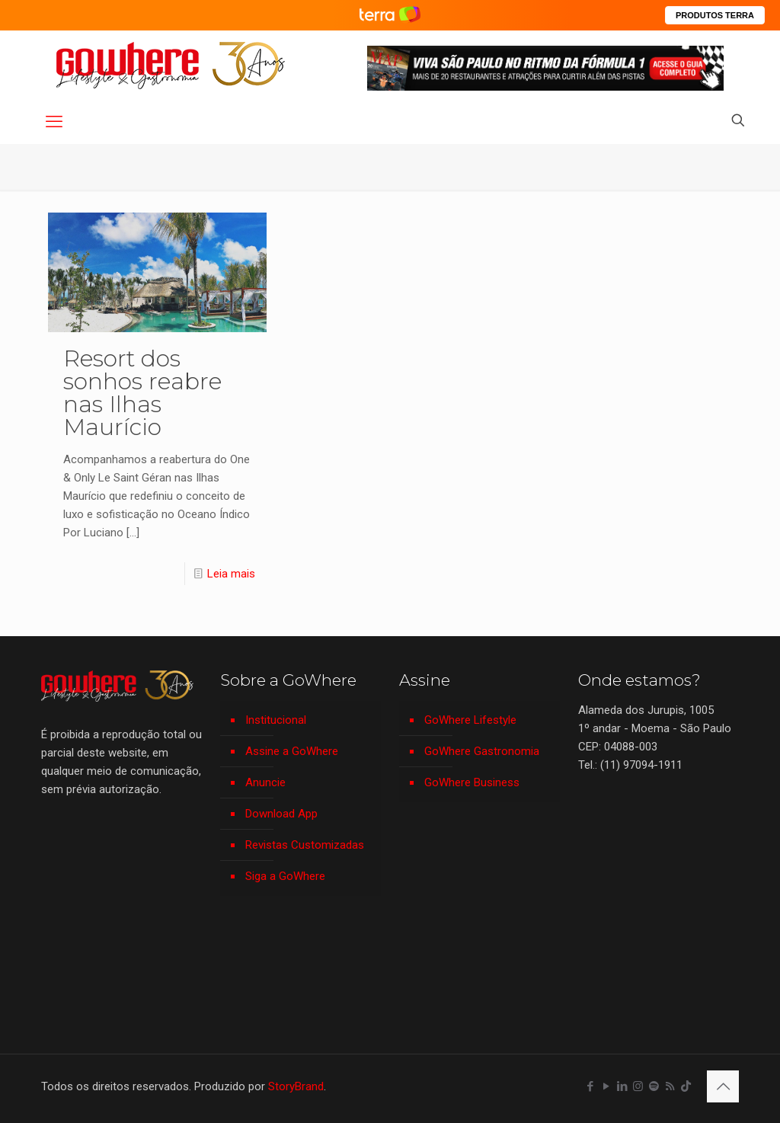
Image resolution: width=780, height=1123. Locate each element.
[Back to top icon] (723, 1086)
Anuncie (265, 782)
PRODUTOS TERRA (715, 15)
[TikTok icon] (686, 1086)
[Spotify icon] (654, 1086)
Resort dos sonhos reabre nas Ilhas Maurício (142, 392)
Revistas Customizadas (304, 845)
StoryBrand (296, 1086)
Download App (281, 814)
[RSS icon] (670, 1086)
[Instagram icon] (638, 1086)
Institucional (275, 720)
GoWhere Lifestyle (470, 720)
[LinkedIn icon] (622, 1086)
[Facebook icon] (590, 1086)
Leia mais (231, 574)
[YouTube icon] (606, 1086)
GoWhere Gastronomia (481, 751)
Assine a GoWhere (291, 751)
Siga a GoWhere (285, 876)
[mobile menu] (54, 122)
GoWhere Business (471, 782)
